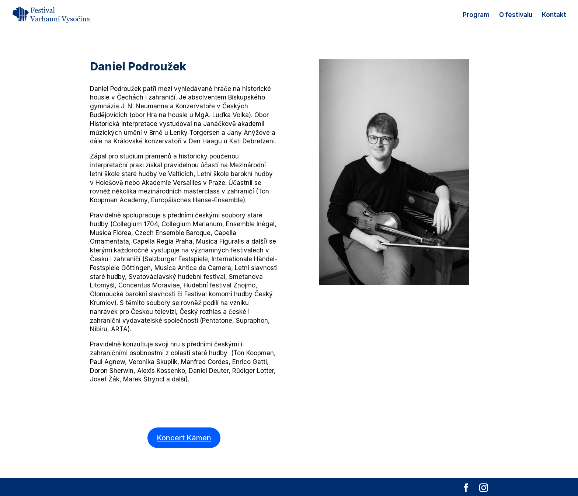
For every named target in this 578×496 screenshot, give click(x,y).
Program (476, 15)
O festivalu (515, 15)
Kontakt (554, 15)
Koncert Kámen (184, 437)
